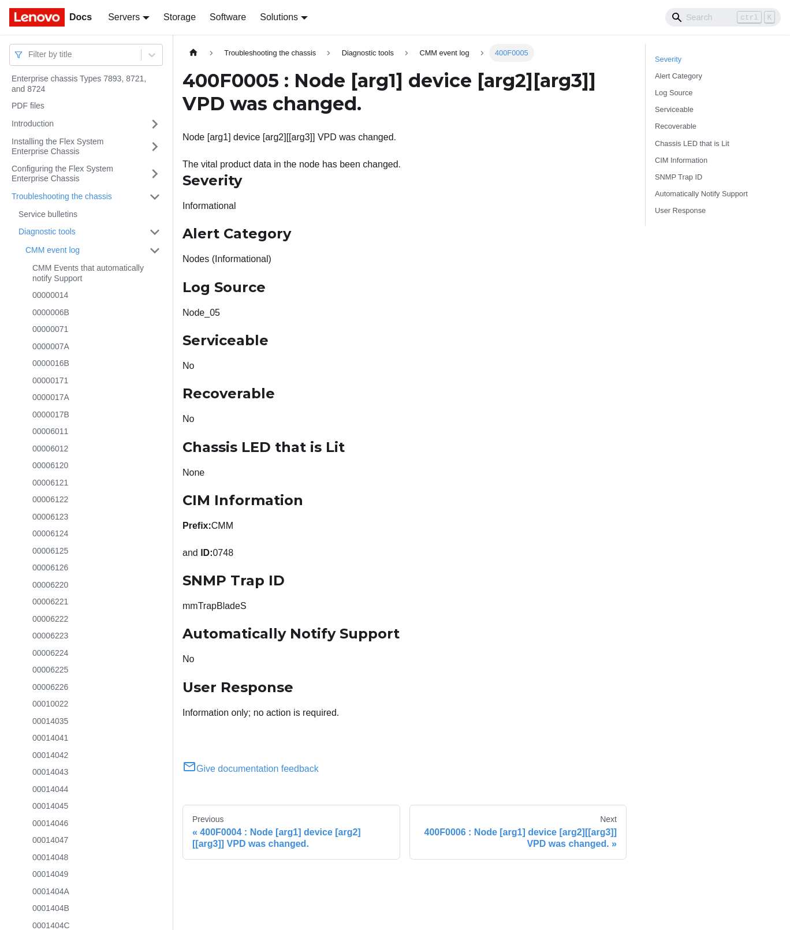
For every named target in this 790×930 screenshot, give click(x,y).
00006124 (50, 533)
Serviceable (674, 109)
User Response (680, 210)
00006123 (50, 516)
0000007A (50, 346)
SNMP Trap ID (678, 177)
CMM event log (52, 250)
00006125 (50, 550)
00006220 (50, 584)
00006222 (50, 618)
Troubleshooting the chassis (62, 196)
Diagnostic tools (47, 231)
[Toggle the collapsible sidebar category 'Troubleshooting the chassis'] (154, 197)
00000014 (50, 295)
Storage (179, 17)
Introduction (33, 123)
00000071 (50, 329)
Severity (668, 59)
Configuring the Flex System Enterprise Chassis (62, 174)
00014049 (50, 874)
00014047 (50, 840)
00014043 (50, 771)
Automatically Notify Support (701, 193)
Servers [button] (124, 17)
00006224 (50, 653)
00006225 (50, 669)
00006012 (50, 448)
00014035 (50, 721)
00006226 (50, 687)
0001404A (50, 891)
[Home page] (193, 53)
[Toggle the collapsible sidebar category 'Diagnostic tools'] (154, 232)
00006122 (50, 499)
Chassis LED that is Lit (692, 143)
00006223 (50, 635)
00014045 (50, 806)
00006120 (50, 465)
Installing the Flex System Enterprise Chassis (58, 146)
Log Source (673, 92)
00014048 (50, 857)
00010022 (50, 703)
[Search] (723, 17)
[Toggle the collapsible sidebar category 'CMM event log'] (154, 250)
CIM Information (681, 160)
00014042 (50, 755)
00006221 (50, 601)
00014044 (50, 789)
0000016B (50, 363)
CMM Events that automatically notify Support (88, 273)
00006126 (50, 567)
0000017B (50, 414)
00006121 (50, 482)
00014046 (50, 823)
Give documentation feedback (250, 769)
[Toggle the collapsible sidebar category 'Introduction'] (154, 124)
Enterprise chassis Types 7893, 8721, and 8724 (79, 84)
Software (228, 17)
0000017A (50, 397)
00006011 (50, 431)
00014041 (50, 737)
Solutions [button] (279, 17)
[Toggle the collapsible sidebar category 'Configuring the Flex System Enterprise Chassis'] (154, 174)
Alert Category (678, 76)
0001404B (50, 908)
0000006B (50, 312)
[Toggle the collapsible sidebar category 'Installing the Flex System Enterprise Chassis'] (154, 146)
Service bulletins (47, 214)
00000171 (50, 380)
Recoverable (675, 126)
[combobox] (29, 54)
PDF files (28, 105)
